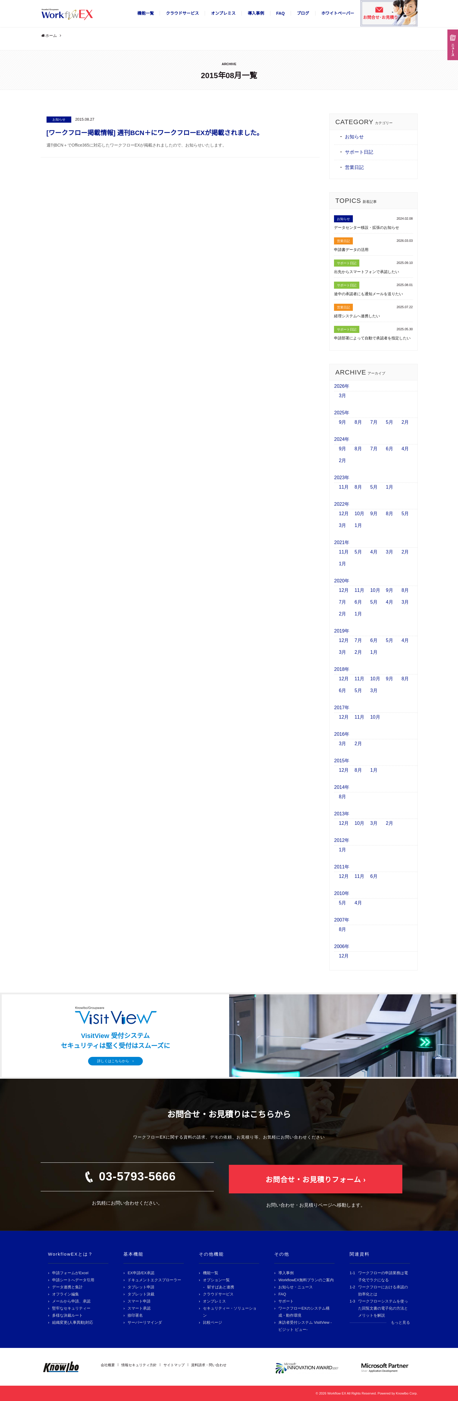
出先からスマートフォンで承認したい (366, 272)
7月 (374, 422)
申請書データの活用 (351, 249)
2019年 (342, 630)
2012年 (342, 840)
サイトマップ (174, 1365)
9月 (342, 422)
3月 (342, 395)
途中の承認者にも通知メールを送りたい (368, 294)
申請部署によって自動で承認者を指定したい (372, 338)
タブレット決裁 (141, 1294)
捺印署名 (135, 1315)
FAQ (280, 13)
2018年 (342, 669)
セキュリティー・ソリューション (230, 1312)
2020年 (342, 580)
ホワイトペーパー (337, 13)
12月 (344, 513)
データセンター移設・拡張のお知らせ (366, 227)
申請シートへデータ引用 (73, 1280)
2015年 (342, 760)
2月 (405, 422)
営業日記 (354, 167)
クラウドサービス (182, 13)
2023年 (342, 477)
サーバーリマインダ (145, 1322)
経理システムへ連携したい (357, 316)
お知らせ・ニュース (295, 1287)
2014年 (342, 787)
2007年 (342, 919)
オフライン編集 (65, 1294)
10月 (360, 513)
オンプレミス (223, 13)
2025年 (342, 412)
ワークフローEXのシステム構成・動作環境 (303, 1312)
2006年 (342, 946)
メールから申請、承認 (71, 1301)
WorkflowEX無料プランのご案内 (306, 1280)
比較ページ (212, 1322)
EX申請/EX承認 (141, 1273)
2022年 (342, 504)
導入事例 (256, 13)
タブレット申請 (141, 1287)
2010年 (342, 893)
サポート (286, 1301)
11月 (344, 487)
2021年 (342, 542)
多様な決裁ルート (67, 1315)
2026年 (342, 386)
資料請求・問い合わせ (208, 1365)
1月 (389, 487)
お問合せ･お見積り (380, 17)
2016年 (342, 734)
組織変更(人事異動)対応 (72, 1322)
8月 (358, 422)
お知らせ (58, 119)
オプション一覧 (216, 1280)
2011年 (342, 866)
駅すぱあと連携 (220, 1287)
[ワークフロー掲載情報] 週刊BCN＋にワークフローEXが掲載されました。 (155, 133)
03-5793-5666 (137, 1176)
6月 (389, 448)
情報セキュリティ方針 (139, 1365)
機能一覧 (145, 13)
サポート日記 (359, 152)
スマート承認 (139, 1308)
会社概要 (108, 1365)
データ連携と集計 (67, 1287)
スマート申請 (139, 1301)
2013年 (342, 813)
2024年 (342, 439)
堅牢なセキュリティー (71, 1308)
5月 (389, 422)
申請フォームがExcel (70, 1273)
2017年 (342, 707)
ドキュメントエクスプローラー (154, 1280)
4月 (405, 448)
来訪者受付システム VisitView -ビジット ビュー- (305, 1326)
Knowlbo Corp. (406, 1393)
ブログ (303, 13)
